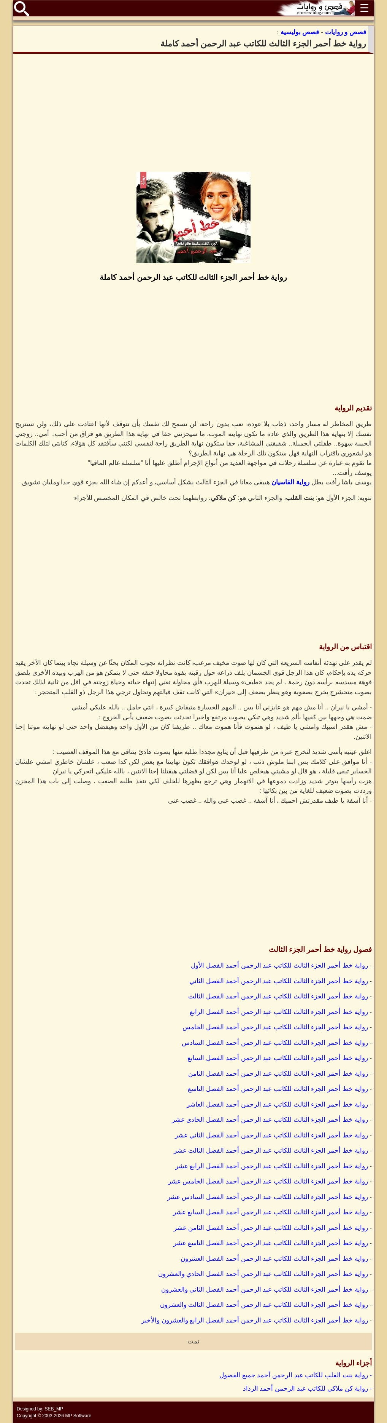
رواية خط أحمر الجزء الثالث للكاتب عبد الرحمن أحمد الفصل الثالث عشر (271, 1150)
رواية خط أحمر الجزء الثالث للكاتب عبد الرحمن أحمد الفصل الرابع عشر (271, 1166)
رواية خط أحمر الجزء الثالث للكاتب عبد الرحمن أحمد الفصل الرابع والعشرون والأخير (254, 1320)
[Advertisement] (193, 112)
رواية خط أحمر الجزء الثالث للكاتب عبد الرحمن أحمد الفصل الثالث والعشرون (264, 1304)
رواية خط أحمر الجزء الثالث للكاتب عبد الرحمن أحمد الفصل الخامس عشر (268, 1181)
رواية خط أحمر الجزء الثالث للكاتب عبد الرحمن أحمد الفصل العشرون (274, 1258)
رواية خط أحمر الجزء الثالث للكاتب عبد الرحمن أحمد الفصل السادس (275, 1042)
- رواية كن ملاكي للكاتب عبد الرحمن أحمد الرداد (307, 1388)
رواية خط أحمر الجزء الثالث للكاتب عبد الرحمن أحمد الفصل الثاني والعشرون (264, 1289)
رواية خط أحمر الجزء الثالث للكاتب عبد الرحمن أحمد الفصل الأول (279, 965)
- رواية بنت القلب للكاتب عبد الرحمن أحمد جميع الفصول (295, 1375)
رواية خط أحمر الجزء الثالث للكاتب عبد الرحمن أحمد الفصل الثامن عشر (271, 1227)
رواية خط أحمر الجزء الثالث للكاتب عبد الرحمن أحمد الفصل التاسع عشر (270, 1243)
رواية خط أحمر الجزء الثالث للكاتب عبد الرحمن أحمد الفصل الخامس (275, 1027)
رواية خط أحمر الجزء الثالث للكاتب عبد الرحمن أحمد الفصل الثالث (278, 996)
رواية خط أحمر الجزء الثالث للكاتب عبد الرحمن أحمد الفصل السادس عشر (267, 1197)
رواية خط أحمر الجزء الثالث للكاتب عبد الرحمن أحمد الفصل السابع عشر (270, 1212)
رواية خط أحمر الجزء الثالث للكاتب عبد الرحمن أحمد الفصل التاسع (278, 1088)
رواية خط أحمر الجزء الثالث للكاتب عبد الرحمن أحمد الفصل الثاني (278, 981)
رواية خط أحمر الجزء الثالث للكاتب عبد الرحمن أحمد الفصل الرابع (279, 1012)
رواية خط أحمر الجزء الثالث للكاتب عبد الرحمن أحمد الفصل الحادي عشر (270, 1119)
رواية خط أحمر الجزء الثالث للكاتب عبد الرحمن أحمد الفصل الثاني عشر (271, 1135)
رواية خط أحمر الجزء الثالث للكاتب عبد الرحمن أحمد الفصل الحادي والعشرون (263, 1274)
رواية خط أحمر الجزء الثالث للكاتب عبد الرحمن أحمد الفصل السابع (277, 1058)
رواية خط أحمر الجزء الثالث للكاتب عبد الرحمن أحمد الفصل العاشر (277, 1104)
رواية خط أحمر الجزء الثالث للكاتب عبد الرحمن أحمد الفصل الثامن (278, 1073)
